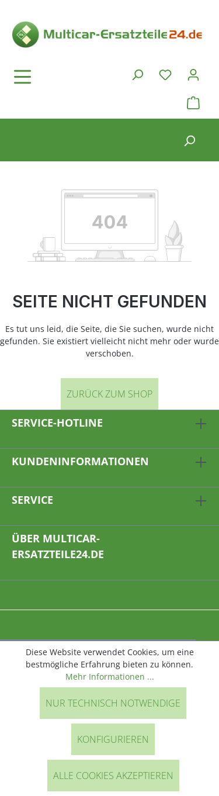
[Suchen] (137, 74)
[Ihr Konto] (193, 74)
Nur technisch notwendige (113, 703)
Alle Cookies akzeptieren (113, 775)
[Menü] (55, 77)
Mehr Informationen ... (109, 676)
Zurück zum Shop (109, 393)
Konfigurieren (113, 739)
